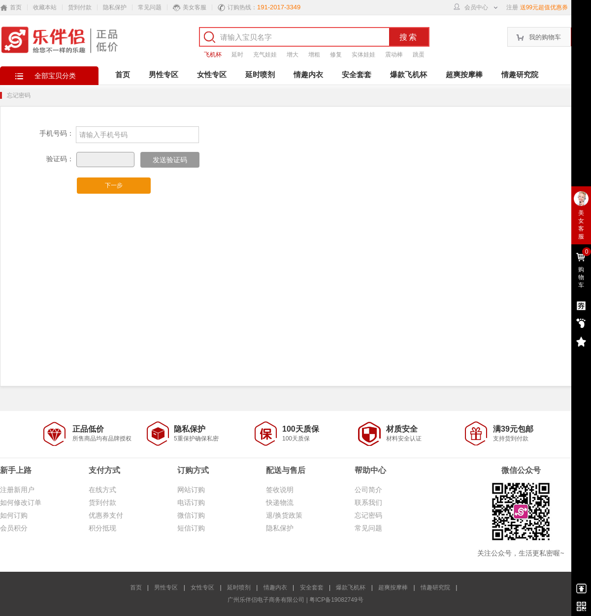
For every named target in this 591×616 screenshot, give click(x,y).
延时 (237, 54)
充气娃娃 (265, 54)
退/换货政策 (284, 515)
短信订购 (191, 528)
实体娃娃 (363, 54)
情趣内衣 (308, 74)
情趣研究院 (519, 74)
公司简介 (368, 490)
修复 (336, 54)
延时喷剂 (260, 74)
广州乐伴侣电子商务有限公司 (266, 599)
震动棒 (394, 54)
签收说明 (280, 490)
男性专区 (163, 74)
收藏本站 (45, 7)
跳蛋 (419, 54)
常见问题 (150, 7)
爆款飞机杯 (408, 74)
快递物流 (280, 502)
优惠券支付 (106, 515)
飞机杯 (213, 54)
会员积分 (14, 528)
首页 (122, 74)
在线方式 (102, 490)
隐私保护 (115, 7)
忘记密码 (368, 515)
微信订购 (191, 515)
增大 (292, 54)
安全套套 (356, 74)
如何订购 (14, 515)
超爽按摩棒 (464, 74)
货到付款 (80, 7)
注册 (512, 7)
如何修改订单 (20, 502)
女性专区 (212, 74)
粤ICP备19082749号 (336, 599)
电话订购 (191, 502)
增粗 (314, 54)
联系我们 (368, 502)
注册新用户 (17, 490)
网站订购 (191, 490)
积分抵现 (102, 528)
